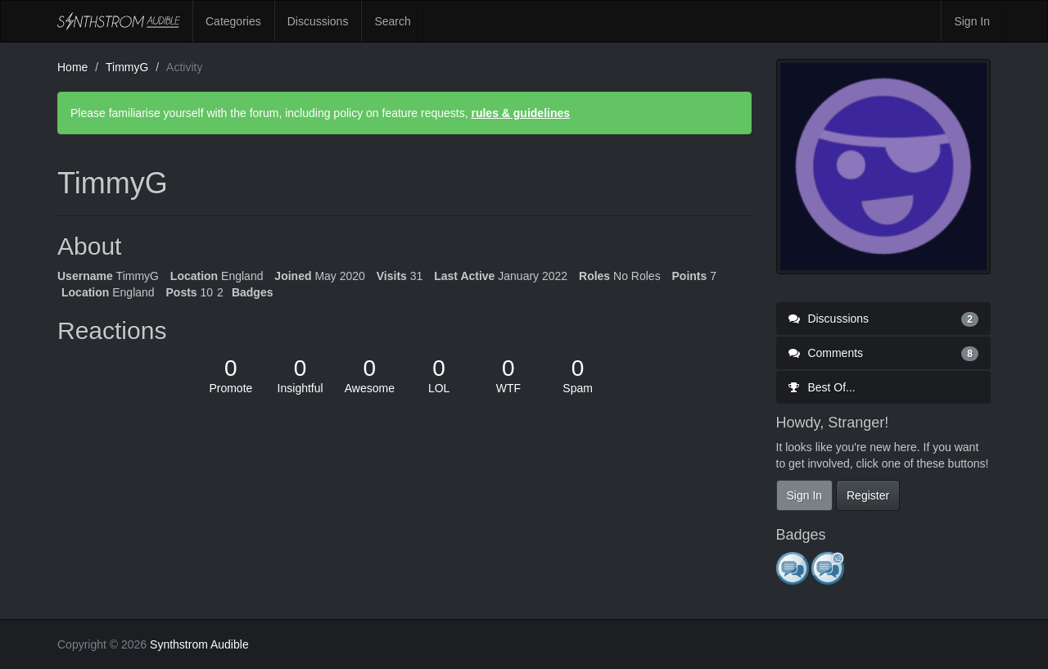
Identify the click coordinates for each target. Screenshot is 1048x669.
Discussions (318, 21)
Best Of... (822, 387)
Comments (883, 353)
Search (392, 21)
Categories (233, 21)
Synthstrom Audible (118, 21)
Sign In (972, 21)
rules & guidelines (520, 113)
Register (868, 495)
